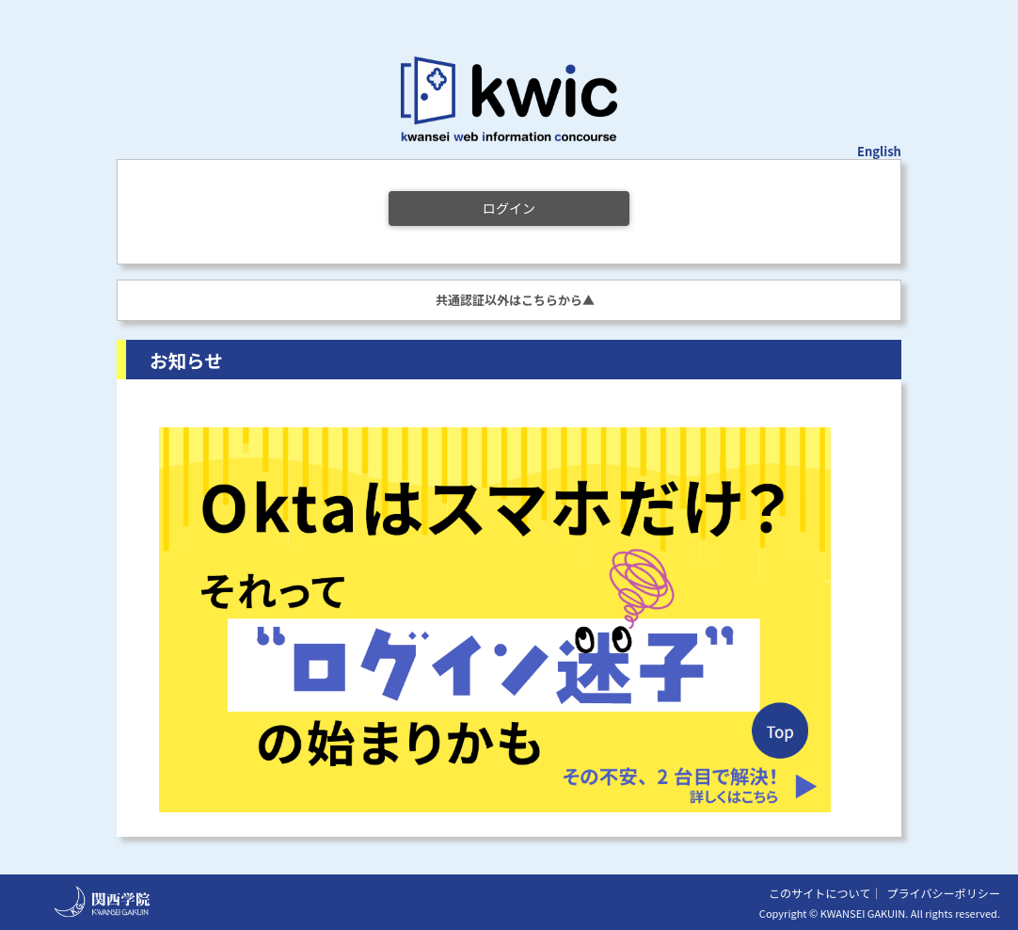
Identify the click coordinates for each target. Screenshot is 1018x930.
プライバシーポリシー (943, 893)
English (879, 151)
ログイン (509, 208)
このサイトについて (819, 893)
